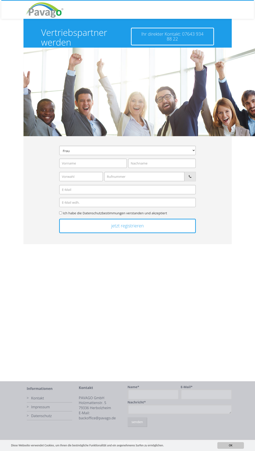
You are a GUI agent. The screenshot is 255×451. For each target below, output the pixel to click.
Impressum (40, 407)
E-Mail (187, 387)
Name (133, 387)
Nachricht (137, 402)
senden (137, 422)
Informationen (40, 388)
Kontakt (37, 398)
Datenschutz (41, 415)
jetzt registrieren (127, 226)
